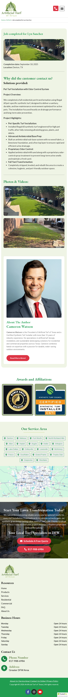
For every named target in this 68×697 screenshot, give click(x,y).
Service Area (24, 681)
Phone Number (18, 657)
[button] (62, 8)
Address (14, 667)
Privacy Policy (52, 681)
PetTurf (8, 20)
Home (3, 20)
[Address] (4, 668)
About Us (14, 681)
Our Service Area (34, 428)
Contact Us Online (37, 681)
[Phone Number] (4, 659)
